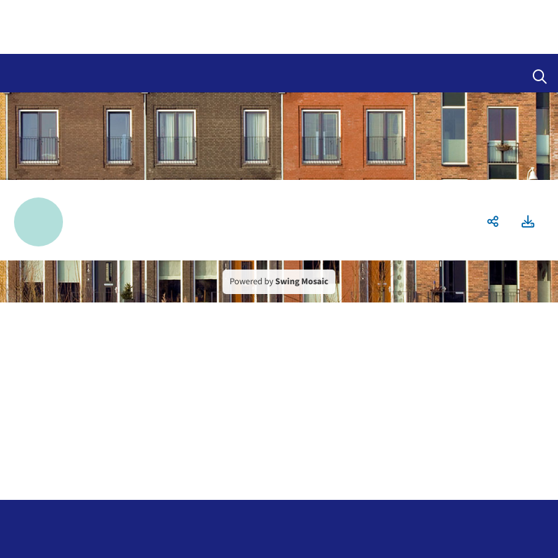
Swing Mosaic (301, 281)
